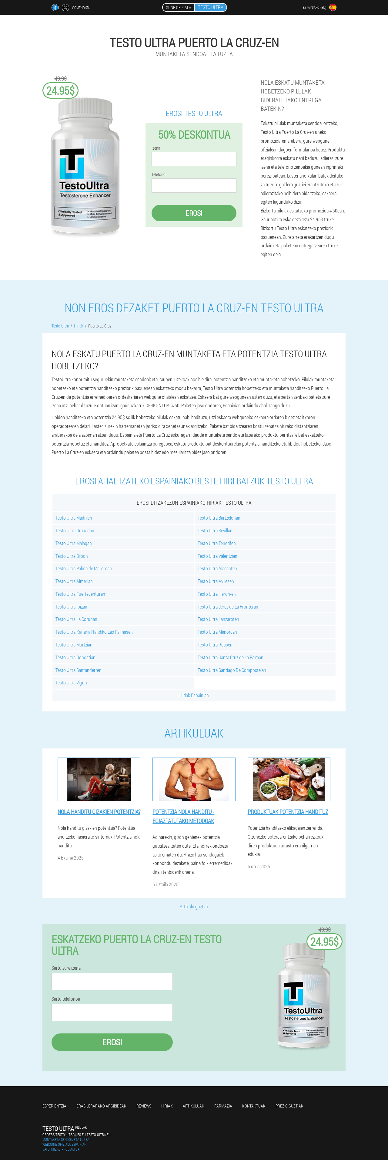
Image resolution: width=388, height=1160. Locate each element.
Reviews (143, 1106)
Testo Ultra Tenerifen (217, 543)
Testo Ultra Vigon (71, 682)
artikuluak (193, 1106)
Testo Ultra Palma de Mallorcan (83, 568)
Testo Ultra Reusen (215, 644)
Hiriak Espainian (194, 695)
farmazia (223, 1106)
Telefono (159, 174)
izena (156, 148)
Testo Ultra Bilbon (71, 556)
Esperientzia (54, 1106)
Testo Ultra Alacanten (217, 568)
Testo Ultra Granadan (74, 530)
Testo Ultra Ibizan (71, 606)
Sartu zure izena (66, 967)
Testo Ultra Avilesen (216, 581)
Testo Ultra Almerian (74, 581)
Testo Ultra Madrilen (73, 517)
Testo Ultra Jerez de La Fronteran (228, 606)
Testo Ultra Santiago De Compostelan (232, 670)
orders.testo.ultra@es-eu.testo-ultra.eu (76, 1134)
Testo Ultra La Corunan (76, 619)
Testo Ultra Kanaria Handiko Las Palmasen (94, 632)
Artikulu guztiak (194, 906)
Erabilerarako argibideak (101, 1106)
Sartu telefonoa (66, 998)
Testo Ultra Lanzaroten (218, 619)
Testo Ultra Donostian (75, 657)
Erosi (194, 213)
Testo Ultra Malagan (73, 543)
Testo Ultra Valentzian (217, 556)
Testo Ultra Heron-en (217, 594)
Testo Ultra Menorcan (217, 632)
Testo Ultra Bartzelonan (219, 517)
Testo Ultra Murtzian (73, 644)
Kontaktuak (254, 1106)
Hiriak (167, 1106)
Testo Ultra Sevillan (215, 530)
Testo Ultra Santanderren (78, 670)
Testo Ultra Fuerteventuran (80, 594)
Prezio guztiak (289, 1106)
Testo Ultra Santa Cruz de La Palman (230, 657)
